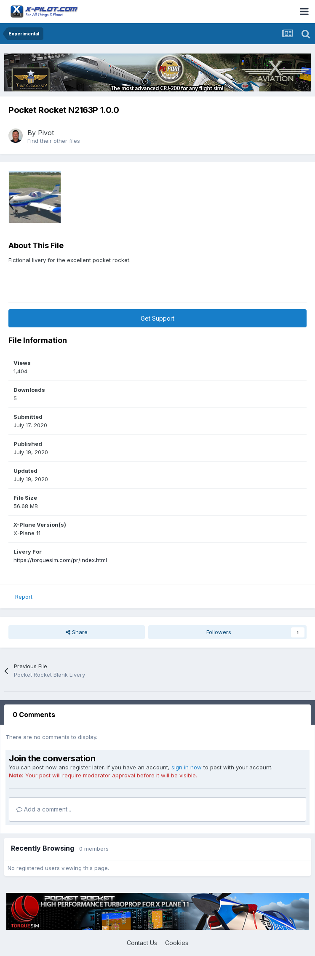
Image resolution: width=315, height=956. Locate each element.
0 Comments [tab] (34, 714)
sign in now (186, 767)
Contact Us (142, 942)
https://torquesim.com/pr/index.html (60, 560)
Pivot (46, 133)
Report (23, 596)
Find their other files (53, 140)
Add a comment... (43, 809)
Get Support (157, 318)
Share (77, 632)
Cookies (176, 942)
